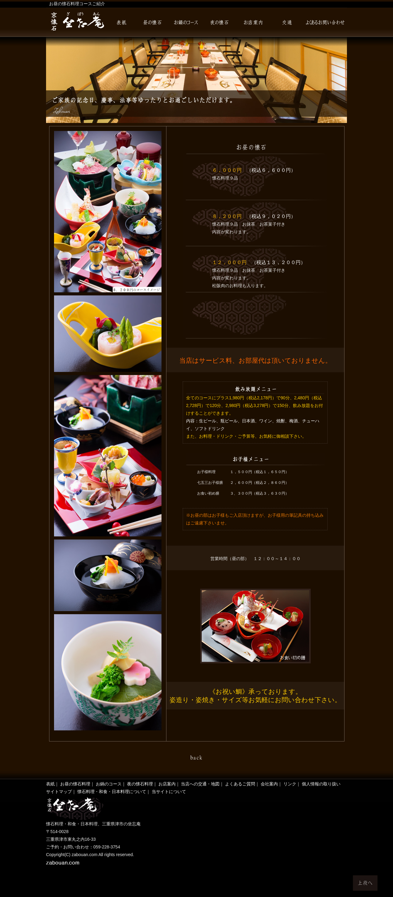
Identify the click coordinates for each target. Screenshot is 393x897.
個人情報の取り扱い (321, 783)
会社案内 (269, 783)
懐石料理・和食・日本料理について (111, 791)
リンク (289, 783)
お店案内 (167, 783)
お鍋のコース (109, 783)
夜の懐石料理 (140, 783)
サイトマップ (59, 791)
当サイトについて (169, 791)
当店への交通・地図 (200, 783)
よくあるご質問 (240, 783)
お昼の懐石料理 (75, 783)
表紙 (50, 783)
